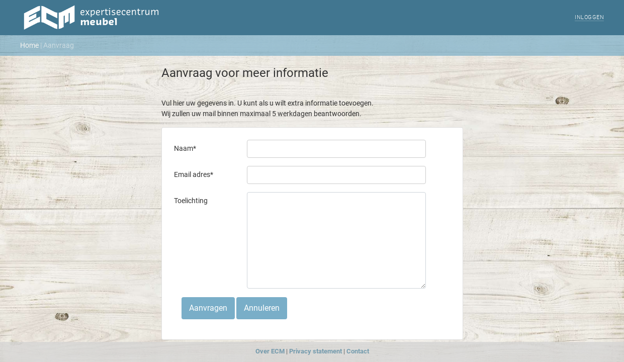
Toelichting (191, 201)
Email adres (193, 174)
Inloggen (589, 17)
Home (29, 45)
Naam (185, 148)
